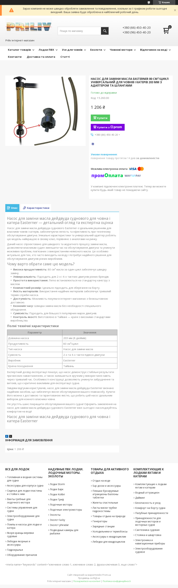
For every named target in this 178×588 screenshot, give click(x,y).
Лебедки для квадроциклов (109, 541)
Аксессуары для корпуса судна (25, 485)
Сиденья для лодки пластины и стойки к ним (24, 492)
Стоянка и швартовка (148, 535)
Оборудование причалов (22, 555)
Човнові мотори (121, 49)
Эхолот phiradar (59, 525)
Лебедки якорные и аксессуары (18, 543)
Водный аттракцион (147, 492)
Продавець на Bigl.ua (89, 578)
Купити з (109, 127)
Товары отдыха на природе (109, 516)
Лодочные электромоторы (66, 509)
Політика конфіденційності (117, 581)
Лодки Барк (56, 489)
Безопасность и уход (147, 502)
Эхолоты (55, 514)
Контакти (15, 56)
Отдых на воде (101, 480)
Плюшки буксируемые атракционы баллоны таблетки (106, 494)
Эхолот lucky (57, 519)
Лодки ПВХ (46, 49)
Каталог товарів (19, 49)
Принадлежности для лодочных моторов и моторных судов (148, 521)
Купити (102, 118)
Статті (65, 56)
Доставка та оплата (41, 56)
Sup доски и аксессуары (107, 485)
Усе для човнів (72, 49)
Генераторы (100, 521)
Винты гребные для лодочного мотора (18, 500)
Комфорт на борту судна (150, 508)
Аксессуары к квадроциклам (109, 536)
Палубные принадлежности (151, 513)
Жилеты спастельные (105, 502)
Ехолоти (96, 49)
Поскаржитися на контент (86, 581)
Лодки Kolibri (57, 494)
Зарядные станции (104, 526)
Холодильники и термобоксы (110, 531)
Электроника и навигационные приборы (150, 541)
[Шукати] (105, 31)
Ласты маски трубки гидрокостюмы (105, 509)
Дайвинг (140, 497)
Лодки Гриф (57, 499)
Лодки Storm (57, 484)
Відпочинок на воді (153, 49)
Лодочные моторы (61, 504)
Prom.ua (106, 574)
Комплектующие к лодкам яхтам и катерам (151, 485)
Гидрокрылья (15, 549)
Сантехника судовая (147, 530)
